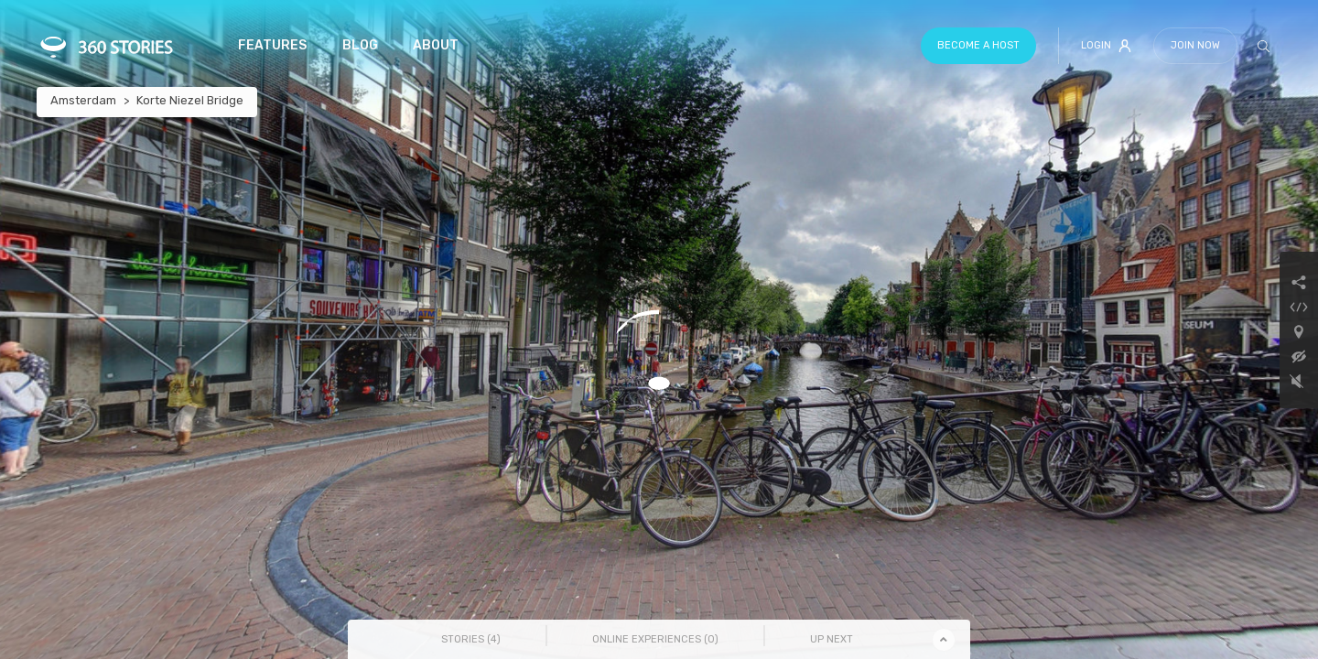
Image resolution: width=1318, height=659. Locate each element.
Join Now (1195, 45)
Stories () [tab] (471, 639)
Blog (360, 45)
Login (1106, 45)
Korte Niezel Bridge (189, 100)
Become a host (978, 45)
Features (272, 45)
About (436, 45)
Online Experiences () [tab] (655, 639)
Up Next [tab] (831, 639)
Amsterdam (83, 100)
